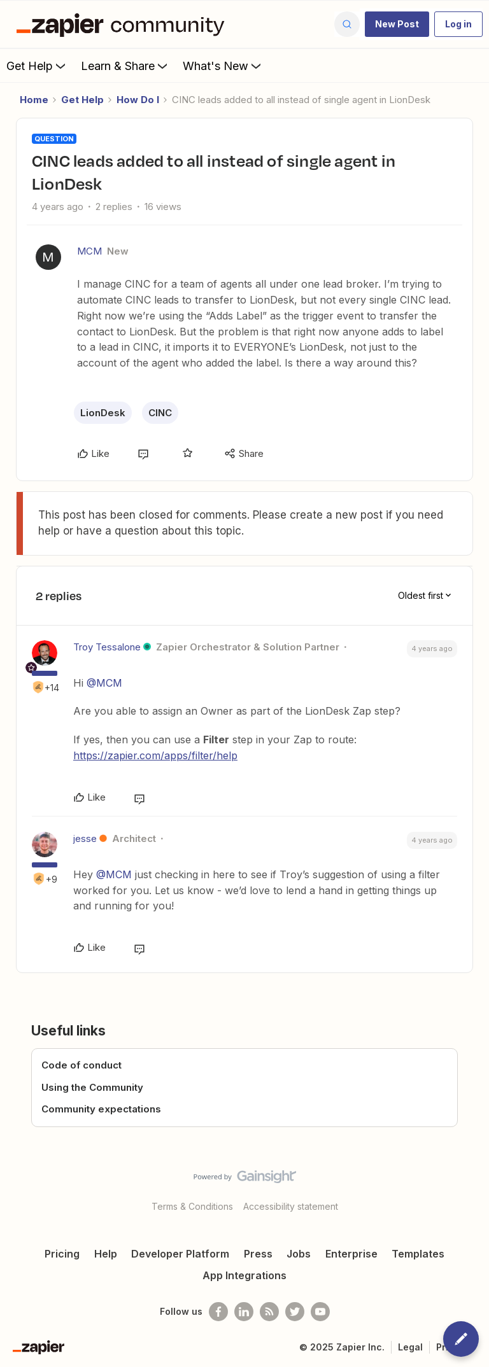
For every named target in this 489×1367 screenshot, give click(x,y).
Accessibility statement (290, 1206)
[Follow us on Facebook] (218, 1311)
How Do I (138, 100)
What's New (223, 65)
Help (105, 1253)
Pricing (62, 1253)
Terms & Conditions (192, 1206)
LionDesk (102, 413)
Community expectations (101, 1109)
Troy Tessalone (107, 647)
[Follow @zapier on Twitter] (294, 1311)
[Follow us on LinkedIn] (243, 1311)
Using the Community (92, 1087)
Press (258, 1253)
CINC (160, 413)
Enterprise (351, 1253)
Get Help (37, 65)
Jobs (299, 1253)
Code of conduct (81, 1065)
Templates (418, 1253)
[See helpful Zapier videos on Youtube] (320, 1311)
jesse (85, 838)
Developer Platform (180, 1253)
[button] (397, 24)
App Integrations (244, 1275)
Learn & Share (125, 65)
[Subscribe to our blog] (269, 1311)
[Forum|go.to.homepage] (123, 24)
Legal (410, 1347)
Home (34, 100)
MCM (89, 251)
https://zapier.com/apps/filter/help (155, 755)
